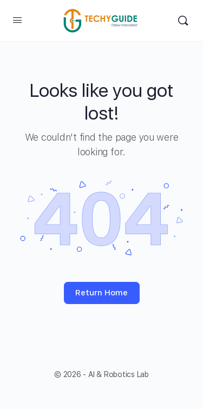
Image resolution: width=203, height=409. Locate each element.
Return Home (101, 293)
